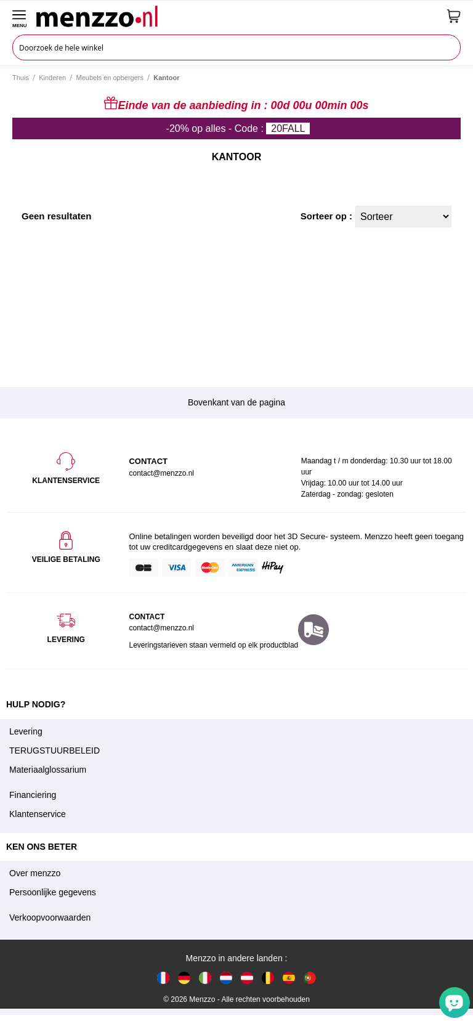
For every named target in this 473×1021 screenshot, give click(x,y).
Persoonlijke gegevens (52, 892)
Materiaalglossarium (47, 770)
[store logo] (237, 16)
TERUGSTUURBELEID (54, 750)
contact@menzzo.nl (161, 628)
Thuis (20, 77)
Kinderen (52, 77)
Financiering (32, 795)
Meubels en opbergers (110, 77)
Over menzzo (34, 873)
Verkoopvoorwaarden (50, 917)
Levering (25, 731)
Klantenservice (37, 814)
